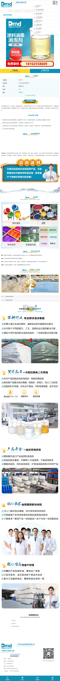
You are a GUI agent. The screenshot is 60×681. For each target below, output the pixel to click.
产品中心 (22, 678)
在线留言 (37, 678)
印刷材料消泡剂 (9, 300)
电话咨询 (7, 678)
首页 (52, 678)
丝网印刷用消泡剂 (9, 296)
